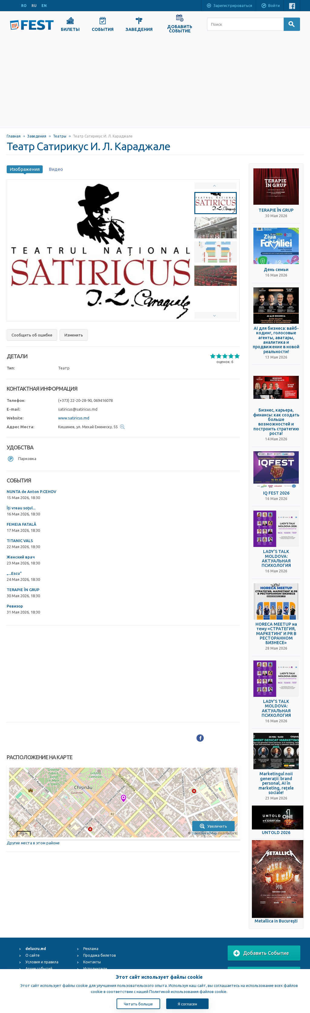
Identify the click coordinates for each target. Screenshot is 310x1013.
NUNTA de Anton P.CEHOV (31, 491)
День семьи (276, 269)
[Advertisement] (155, 82)
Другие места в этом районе (33, 843)
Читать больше (138, 1004)
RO (24, 6)
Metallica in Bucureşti (276, 921)
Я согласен (187, 1004)
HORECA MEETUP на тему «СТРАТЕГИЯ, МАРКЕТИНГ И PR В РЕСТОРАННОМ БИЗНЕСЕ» (276, 633)
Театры (59, 136)
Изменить (73, 335)
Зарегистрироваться (229, 6)
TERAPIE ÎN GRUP (23, 590)
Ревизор (15, 606)
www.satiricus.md (73, 418)
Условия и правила (41, 962)
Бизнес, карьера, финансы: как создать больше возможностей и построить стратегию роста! (276, 422)
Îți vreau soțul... (21, 508)
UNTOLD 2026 (276, 832)
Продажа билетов (99, 955)
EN (44, 6)
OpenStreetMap (204, 833)
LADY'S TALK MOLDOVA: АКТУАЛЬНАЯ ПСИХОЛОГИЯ (276, 558)
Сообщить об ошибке (32, 335)
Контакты (92, 962)
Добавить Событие (261, 953)
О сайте (32, 955)
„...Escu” (14, 573)
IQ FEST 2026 (276, 493)
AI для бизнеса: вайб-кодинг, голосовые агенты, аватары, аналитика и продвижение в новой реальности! (276, 340)
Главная (14, 136)
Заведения (36, 136)
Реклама (90, 949)
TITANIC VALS (20, 540)
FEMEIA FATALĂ (21, 524)
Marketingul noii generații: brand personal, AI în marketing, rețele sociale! (276, 783)
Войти (270, 6)
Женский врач (21, 557)
